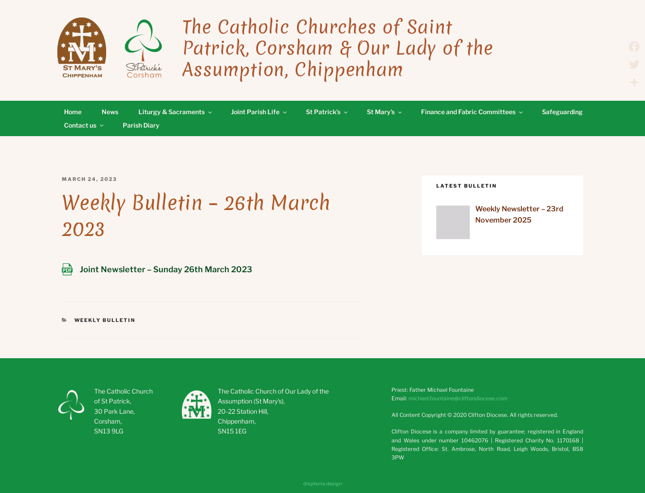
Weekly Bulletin (105, 320)
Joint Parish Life (259, 112)
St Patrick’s (327, 112)
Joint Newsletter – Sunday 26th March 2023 (166, 269)
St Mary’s (385, 112)
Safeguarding (562, 112)
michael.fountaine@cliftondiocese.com (457, 398)
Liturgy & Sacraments (175, 112)
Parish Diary (141, 125)
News (110, 112)
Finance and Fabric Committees (472, 112)
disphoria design (322, 483)
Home (73, 112)
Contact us (84, 125)
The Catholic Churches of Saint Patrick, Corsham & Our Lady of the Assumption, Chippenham (337, 48)
